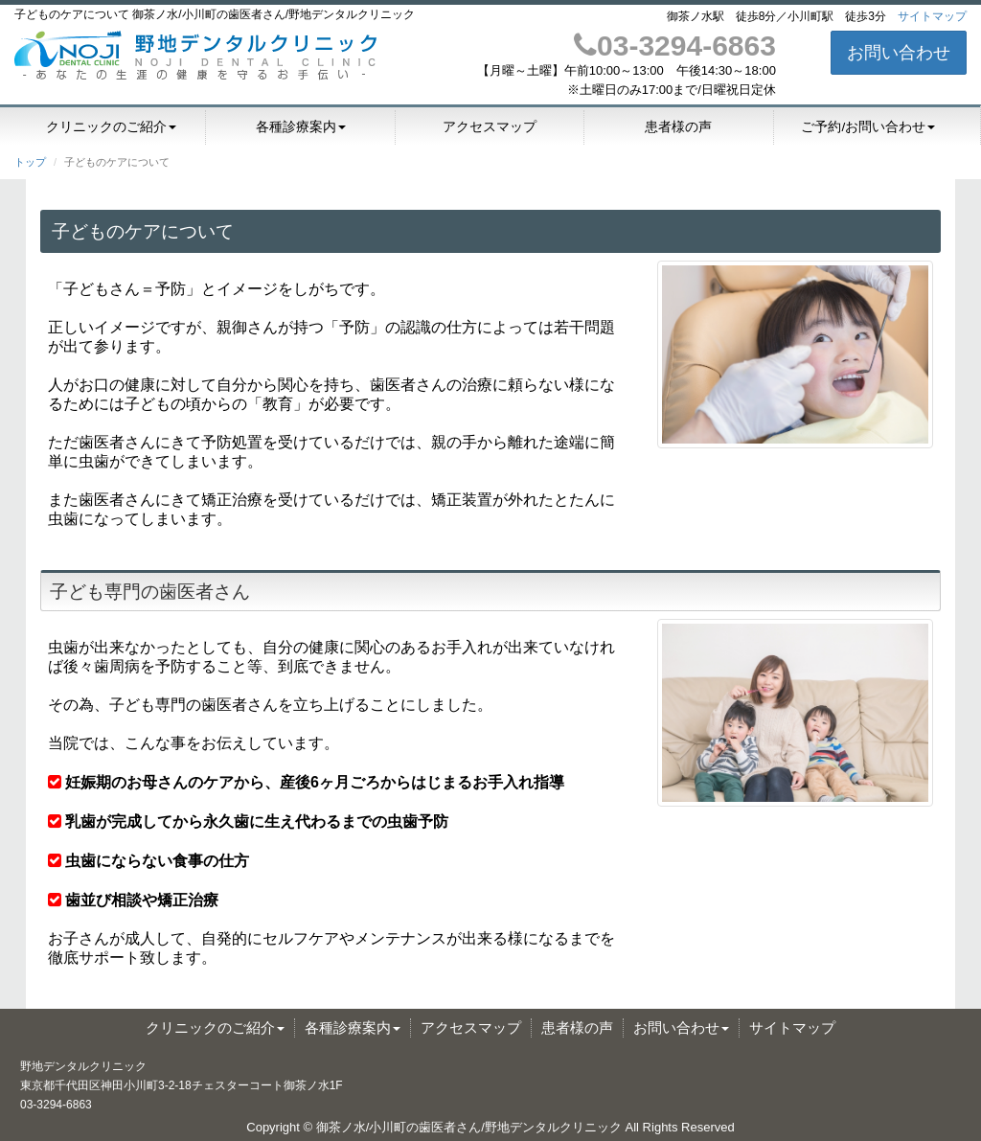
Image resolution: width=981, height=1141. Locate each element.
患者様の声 (678, 127)
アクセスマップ (489, 127)
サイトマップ (932, 16)
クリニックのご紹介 (111, 127)
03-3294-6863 (675, 45)
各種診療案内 (301, 127)
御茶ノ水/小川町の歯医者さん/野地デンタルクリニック (469, 1127)
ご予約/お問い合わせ (868, 127)
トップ (30, 162)
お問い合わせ (898, 52)
